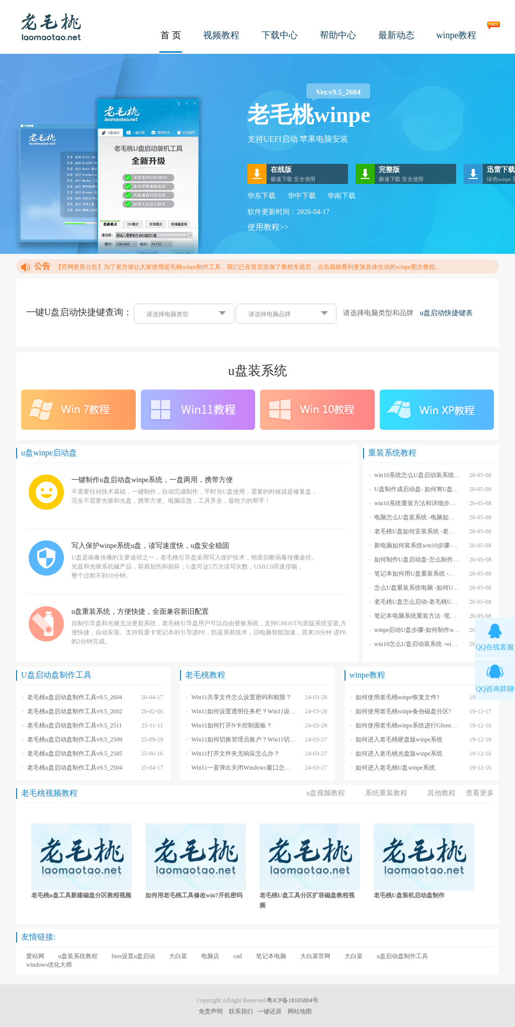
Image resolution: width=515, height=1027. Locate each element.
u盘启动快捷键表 (446, 313)
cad (237, 956)
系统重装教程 (386, 793)
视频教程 (221, 35)
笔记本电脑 (271, 956)
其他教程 (441, 793)
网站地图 (300, 1011)
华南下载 (341, 196)
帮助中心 (338, 35)
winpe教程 (457, 35)
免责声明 (211, 1011)
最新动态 (396, 35)
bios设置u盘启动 (133, 956)
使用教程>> (268, 227)
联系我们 (241, 1011)
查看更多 (480, 793)
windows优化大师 (49, 964)
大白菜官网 (315, 956)
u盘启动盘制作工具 (402, 956)
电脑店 (210, 956)
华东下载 (261, 196)
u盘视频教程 (325, 793)
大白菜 (178, 956)
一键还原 (270, 1011)
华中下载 (302, 196)
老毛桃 (51, 26)
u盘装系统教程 (78, 956)
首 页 (170, 35)
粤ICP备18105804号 (292, 1000)
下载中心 (280, 35)
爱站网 (35, 956)
